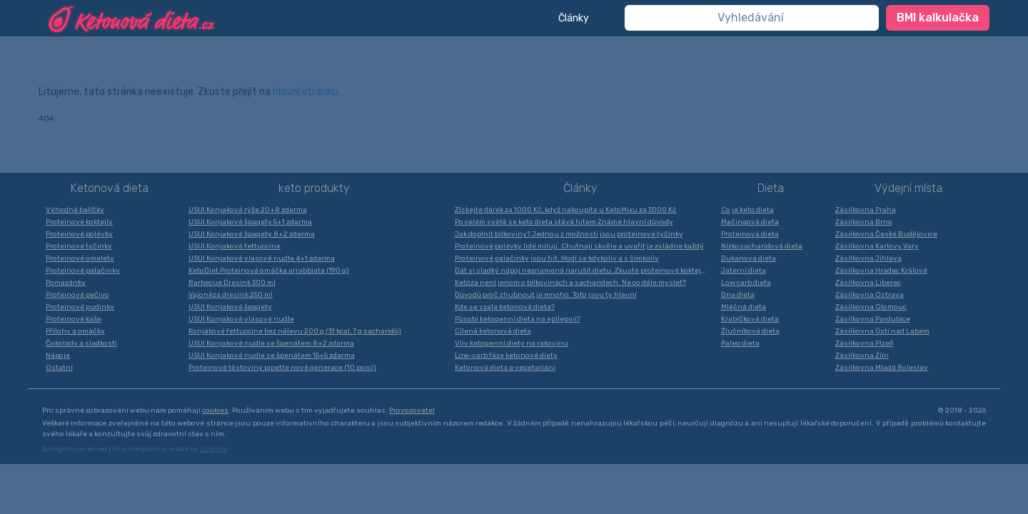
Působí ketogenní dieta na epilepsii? (517, 319)
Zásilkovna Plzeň (864, 343)
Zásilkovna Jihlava (868, 258)
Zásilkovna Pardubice (872, 319)
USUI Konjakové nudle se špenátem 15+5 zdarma (271, 355)
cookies (215, 410)
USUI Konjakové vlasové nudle (241, 319)
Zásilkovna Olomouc (871, 307)
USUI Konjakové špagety (230, 307)
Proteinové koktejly (79, 222)
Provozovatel (412, 410)
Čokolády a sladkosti (81, 343)
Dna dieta (738, 295)
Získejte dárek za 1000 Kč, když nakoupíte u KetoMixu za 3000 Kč (566, 210)
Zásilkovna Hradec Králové (881, 270)
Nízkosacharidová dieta (761, 246)
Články (573, 18)
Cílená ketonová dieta (493, 331)
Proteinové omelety (80, 258)
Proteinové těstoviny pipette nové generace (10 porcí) (282, 367)
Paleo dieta (740, 343)
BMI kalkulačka (938, 17)
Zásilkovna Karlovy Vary (877, 246)
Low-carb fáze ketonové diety (506, 355)
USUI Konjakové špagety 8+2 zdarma (251, 234)
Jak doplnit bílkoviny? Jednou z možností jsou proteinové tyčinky (569, 234)
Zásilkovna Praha (865, 210)
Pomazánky (66, 282)
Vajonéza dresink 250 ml (230, 295)
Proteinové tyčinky (79, 246)
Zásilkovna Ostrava (869, 295)
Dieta (770, 188)
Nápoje (58, 355)
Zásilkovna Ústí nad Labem (882, 331)
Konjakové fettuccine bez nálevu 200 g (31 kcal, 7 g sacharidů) (294, 331)
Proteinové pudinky (80, 307)
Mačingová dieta (750, 222)
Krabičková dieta (750, 319)
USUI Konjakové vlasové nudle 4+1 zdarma (261, 258)
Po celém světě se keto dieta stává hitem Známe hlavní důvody (564, 222)
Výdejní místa (908, 188)
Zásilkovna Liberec (868, 282)
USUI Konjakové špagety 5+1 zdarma (250, 222)
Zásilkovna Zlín (862, 355)
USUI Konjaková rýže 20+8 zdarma (247, 210)
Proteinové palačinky (83, 270)
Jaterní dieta (743, 270)
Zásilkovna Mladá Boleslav (881, 367)
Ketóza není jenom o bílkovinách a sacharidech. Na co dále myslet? (570, 282)
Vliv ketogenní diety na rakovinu (511, 343)
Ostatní (59, 367)
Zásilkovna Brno (863, 222)
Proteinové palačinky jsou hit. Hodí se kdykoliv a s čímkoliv (557, 258)
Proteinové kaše (73, 319)
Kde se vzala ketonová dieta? (505, 307)
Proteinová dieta (750, 234)
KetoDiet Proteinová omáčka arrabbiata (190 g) (268, 270)
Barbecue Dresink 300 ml (232, 282)
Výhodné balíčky (75, 210)
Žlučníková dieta (750, 331)
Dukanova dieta (748, 258)
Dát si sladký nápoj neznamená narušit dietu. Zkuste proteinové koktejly (581, 270)
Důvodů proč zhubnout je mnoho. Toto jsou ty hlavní (546, 295)
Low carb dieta (746, 282)
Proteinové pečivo (77, 295)
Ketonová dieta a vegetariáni (505, 367)
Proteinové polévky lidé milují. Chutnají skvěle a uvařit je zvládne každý (579, 246)
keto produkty (314, 188)
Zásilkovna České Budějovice (886, 234)
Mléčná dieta (743, 307)
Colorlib (213, 449)
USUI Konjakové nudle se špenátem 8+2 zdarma (271, 343)
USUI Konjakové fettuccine (234, 246)
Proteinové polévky (79, 234)
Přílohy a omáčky (75, 331)
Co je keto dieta (747, 210)
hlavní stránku (305, 92)
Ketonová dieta (109, 188)
